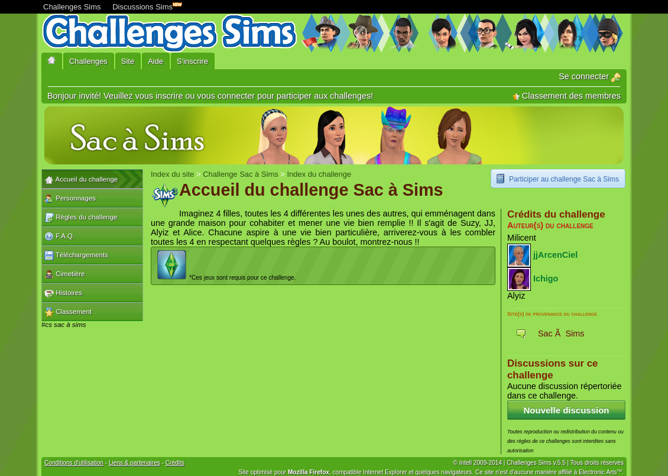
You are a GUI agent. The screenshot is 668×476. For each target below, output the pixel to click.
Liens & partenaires (134, 462)
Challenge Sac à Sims (240, 174)
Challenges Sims (72, 6)
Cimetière (64, 274)
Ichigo (545, 278)
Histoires (63, 293)
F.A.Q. (59, 236)
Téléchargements (76, 255)
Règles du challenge (81, 217)
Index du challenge (319, 174)
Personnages (70, 198)
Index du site (172, 174)
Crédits (175, 462)
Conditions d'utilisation (73, 462)
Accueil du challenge (81, 179)
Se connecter (590, 76)
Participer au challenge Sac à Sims (564, 179)
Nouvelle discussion (566, 410)
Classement (68, 312)
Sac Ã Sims (561, 333)
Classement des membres (567, 96)
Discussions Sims (144, 5)
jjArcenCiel (555, 254)
